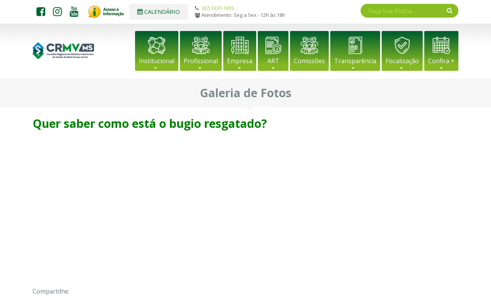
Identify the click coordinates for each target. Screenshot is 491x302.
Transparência (355, 61)
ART (273, 61)
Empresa (239, 61)
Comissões (309, 61)
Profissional (201, 61)
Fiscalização (402, 61)
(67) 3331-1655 (218, 8)
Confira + (441, 61)
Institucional (157, 61)
